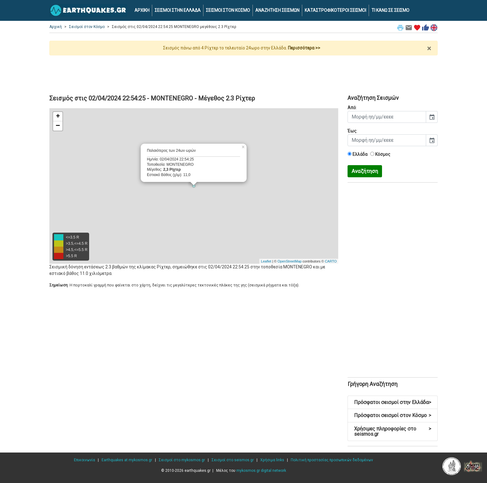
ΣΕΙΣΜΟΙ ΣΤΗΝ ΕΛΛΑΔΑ (178, 10)
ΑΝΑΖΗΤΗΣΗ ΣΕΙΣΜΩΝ (277, 10)
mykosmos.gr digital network (261, 470)
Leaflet (266, 261)
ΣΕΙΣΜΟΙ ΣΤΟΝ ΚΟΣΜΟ (228, 10)
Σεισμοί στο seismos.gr (233, 460)
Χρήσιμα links (272, 460)
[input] (387, 117)
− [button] (58, 126)
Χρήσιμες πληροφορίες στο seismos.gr (392, 431)
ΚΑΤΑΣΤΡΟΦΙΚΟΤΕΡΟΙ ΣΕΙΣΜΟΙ (335, 10)
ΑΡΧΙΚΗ (141, 10)
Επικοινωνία (84, 460)
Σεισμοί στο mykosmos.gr (182, 460)
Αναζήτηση (365, 171)
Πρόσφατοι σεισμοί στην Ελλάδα (392, 402)
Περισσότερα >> (304, 47)
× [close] (429, 48)
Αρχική (55, 27)
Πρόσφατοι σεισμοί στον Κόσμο (392, 415)
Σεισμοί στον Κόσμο (87, 27)
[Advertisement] (243, 72)
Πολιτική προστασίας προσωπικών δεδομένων (332, 460)
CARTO (331, 261)
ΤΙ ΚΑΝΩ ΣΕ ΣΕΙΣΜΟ (390, 10)
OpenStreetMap (289, 261)
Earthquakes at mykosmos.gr (127, 460)
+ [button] (58, 116)
